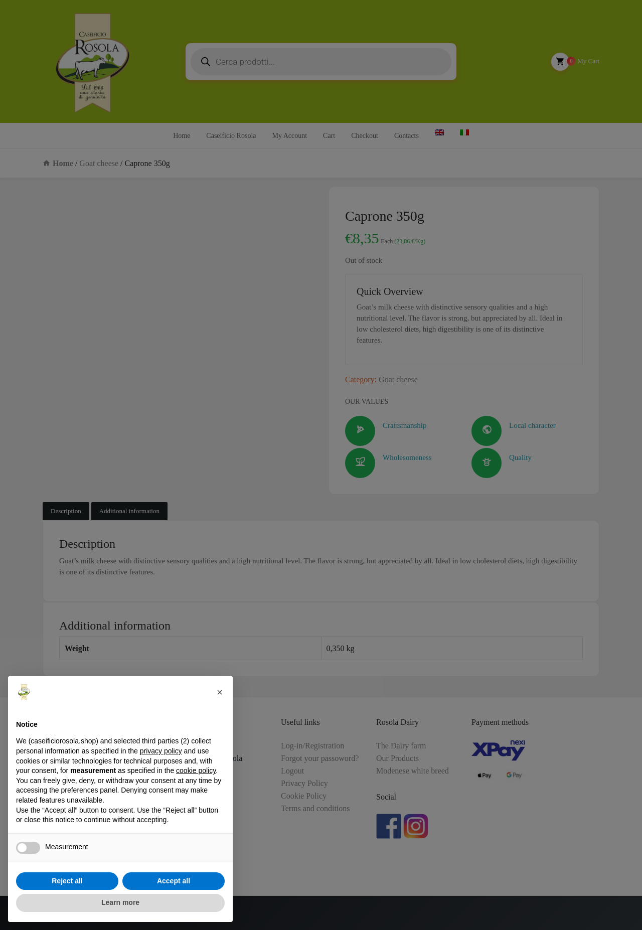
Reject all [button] (67, 881)
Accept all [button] (173, 881)
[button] (220, 692)
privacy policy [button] (161, 751)
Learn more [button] (120, 902)
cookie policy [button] (196, 770)
